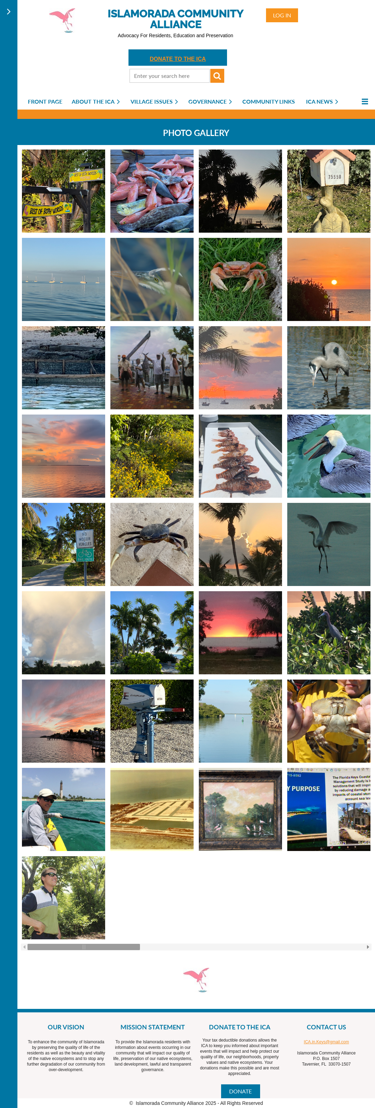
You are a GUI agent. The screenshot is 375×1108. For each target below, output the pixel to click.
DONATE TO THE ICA (178, 59)
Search (217, 76)
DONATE (240, 1091)
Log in (282, 15)
